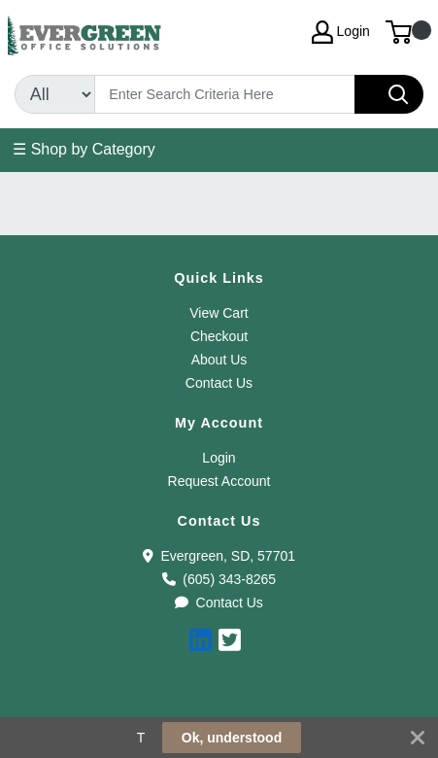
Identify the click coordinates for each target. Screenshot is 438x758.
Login (218, 457)
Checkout (219, 336)
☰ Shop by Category (84, 149)
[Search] (224, 94)
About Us (219, 359)
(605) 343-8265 (219, 579)
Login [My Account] (341, 32)
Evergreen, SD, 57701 (219, 556)
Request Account (219, 481)
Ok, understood (232, 737)
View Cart (218, 313)
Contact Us (219, 383)
